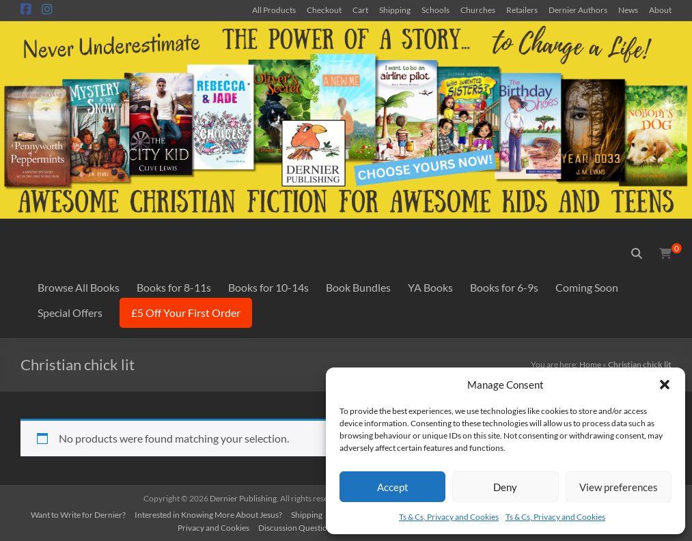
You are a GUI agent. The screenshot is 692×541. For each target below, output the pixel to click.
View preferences (618, 487)
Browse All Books (79, 287)
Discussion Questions (296, 528)
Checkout (324, 9)
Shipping (395, 9)
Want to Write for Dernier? (78, 515)
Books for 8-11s (174, 287)
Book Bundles (358, 287)
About (660, 9)
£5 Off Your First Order (185, 312)
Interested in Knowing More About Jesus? (208, 515)
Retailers (522, 9)
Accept (393, 487)
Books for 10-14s (268, 287)
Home (590, 364)
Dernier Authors (578, 9)
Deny (505, 487)
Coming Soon (586, 287)
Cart (360, 9)
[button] (665, 384)
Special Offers (70, 312)
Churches (477, 9)
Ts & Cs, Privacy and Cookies (449, 517)
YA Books (430, 287)
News (628, 9)
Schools (435, 9)
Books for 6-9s (504, 287)
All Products (274, 9)
